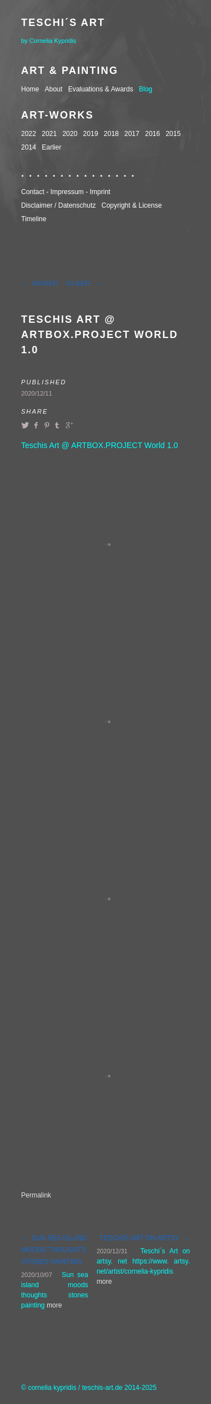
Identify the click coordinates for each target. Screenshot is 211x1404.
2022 (29, 134)
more (54, 1305)
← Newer (40, 283)
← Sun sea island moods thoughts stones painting (54, 1250)
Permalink (36, 1195)
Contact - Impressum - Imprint (66, 192)
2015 (173, 134)
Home (30, 89)
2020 (70, 134)
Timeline (34, 219)
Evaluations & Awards (100, 89)
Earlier (51, 147)
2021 (49, 134)
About (53, 89)
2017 (132, 134)
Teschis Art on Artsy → (145, 1238)
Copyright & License (131, 205)
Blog (145, 89)
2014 (29, 147)
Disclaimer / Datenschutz (58, 205)
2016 (152, 134)
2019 (90, 134)
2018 (111, 134)
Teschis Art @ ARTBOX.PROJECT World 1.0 (99, 335)
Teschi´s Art (63, 22)
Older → (83, 283)
